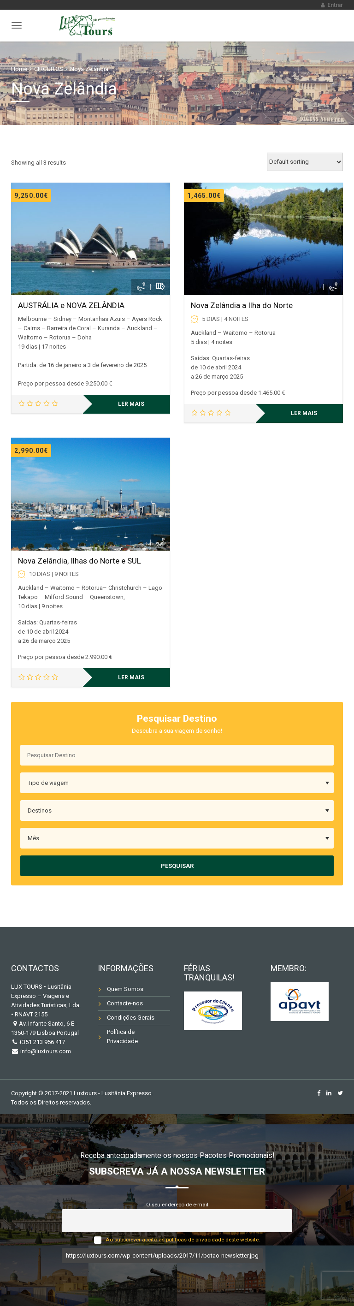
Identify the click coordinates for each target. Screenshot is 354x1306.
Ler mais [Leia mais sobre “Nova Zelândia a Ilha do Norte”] (304, 413)
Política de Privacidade (122, 1036)
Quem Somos (125, 988)
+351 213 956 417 (42, 1042)
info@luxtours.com (45, 1051)
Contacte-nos (125, 1003)
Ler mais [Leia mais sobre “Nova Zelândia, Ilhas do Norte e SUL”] (131, 677)
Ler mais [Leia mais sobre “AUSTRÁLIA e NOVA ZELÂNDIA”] (131, 404)
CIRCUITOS (48, 68)
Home (19, 68)
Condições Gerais (130, 1017)
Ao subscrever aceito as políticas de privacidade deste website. (183, 1239)
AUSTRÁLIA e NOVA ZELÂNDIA (71, 305)
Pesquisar (177, 865)
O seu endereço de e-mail (177, 1204)
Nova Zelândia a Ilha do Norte (242, 305)
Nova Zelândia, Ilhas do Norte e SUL (79, 560)
